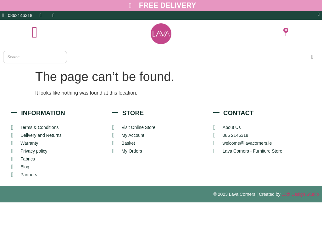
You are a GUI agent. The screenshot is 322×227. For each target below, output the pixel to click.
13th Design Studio (300, 194)
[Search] (312, 57)
